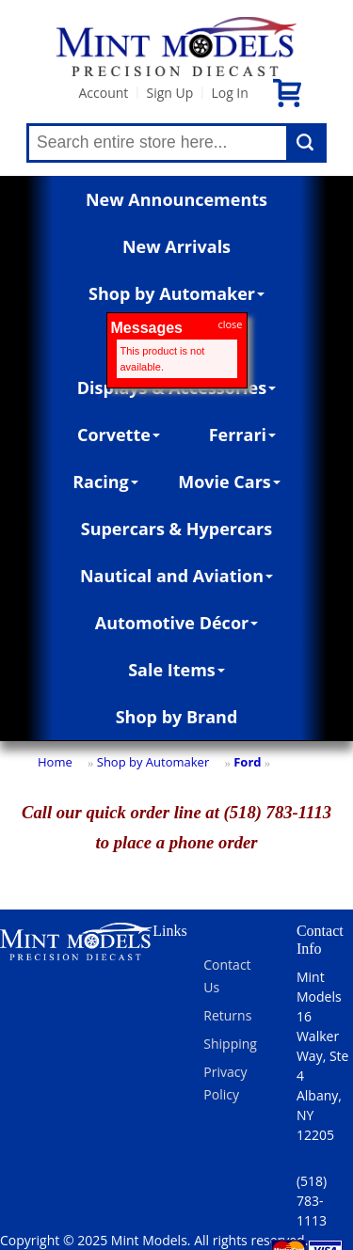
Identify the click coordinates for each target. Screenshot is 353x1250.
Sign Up (169, 93)
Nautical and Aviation (176, 575)
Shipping (230, 1043)
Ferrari (242, 434)
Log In (229, 93)
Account (103, 93)
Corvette (118, 434)
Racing (105, 481)
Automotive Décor (176, 622)
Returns (227, 1015)
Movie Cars (229, 481)
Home (55, 761)
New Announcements (176, 199)
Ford (247, 761)
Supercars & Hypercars (177, 528)
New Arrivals (176, 246)
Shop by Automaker (176, 293)
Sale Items (176, 669)
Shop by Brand (177, 716)
